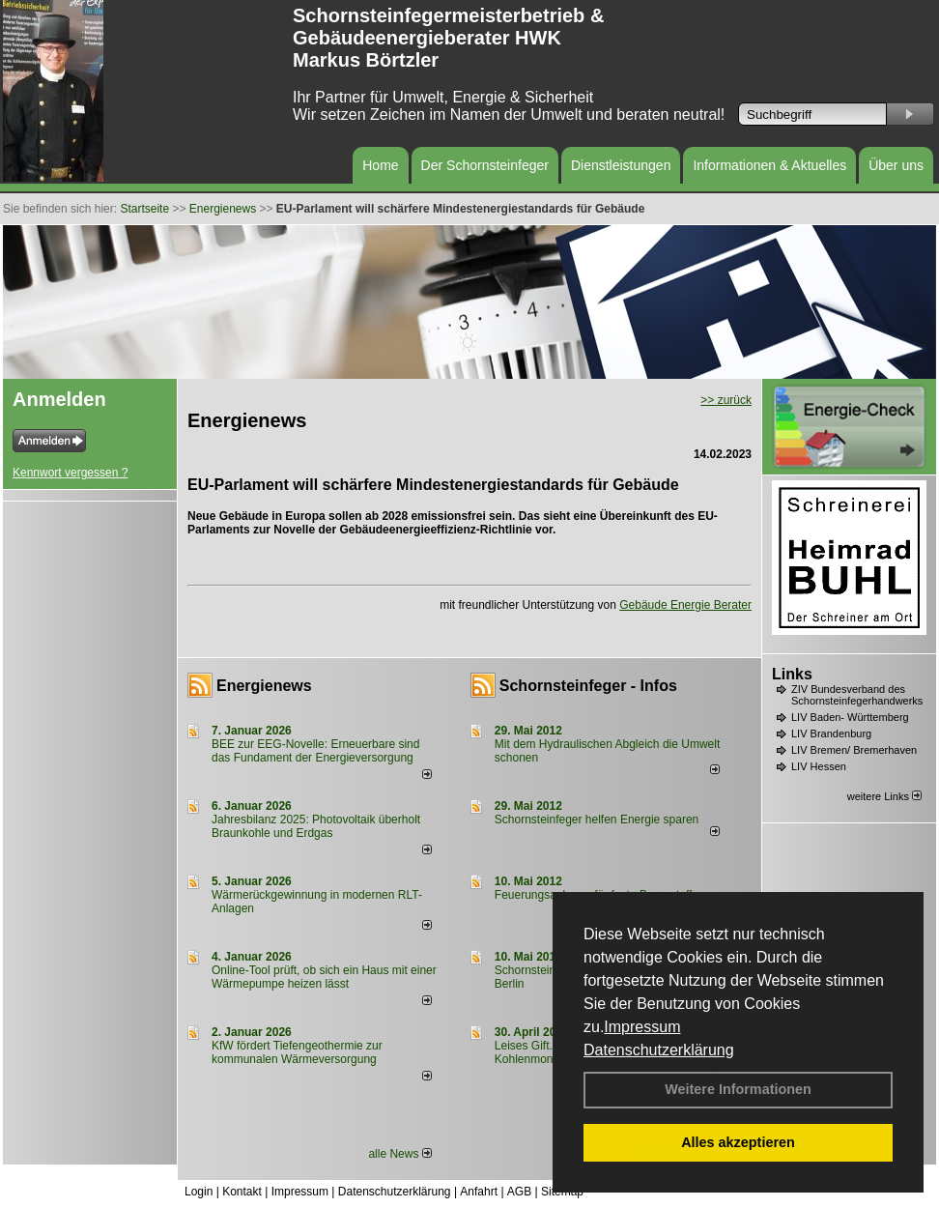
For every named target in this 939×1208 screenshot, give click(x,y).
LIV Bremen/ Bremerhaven (854, 750)
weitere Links (884, 796)
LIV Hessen (818, 766)
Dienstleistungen (621, 165)
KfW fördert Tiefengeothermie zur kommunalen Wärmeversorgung (297, 1052)
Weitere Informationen (738, 1089)
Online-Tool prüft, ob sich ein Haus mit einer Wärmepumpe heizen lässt (324, 977)
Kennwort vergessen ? (70, 472)
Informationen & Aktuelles (769, 165)
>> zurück (726, 400)
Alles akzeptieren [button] (738, 1142)
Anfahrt (479, 1191)
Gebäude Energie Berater (685, 605)
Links (792, 674)
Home (380, 165)
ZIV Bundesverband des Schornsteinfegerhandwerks (857, 694)
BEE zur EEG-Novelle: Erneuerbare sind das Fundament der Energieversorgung (315, 750)
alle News (399, 1154)
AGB (519, 1191)
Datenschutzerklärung (658, 1050)
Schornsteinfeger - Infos (588, 685)
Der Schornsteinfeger (485, 165)
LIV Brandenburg (831, 733)
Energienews (264, 685)
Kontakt (242, 1191)
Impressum (642, 1027)
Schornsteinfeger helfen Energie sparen (596, 819)
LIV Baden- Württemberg (850, 717)
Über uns (896, 165)
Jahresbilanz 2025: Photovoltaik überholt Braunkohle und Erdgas (316, 826)
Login (199, 1191)
